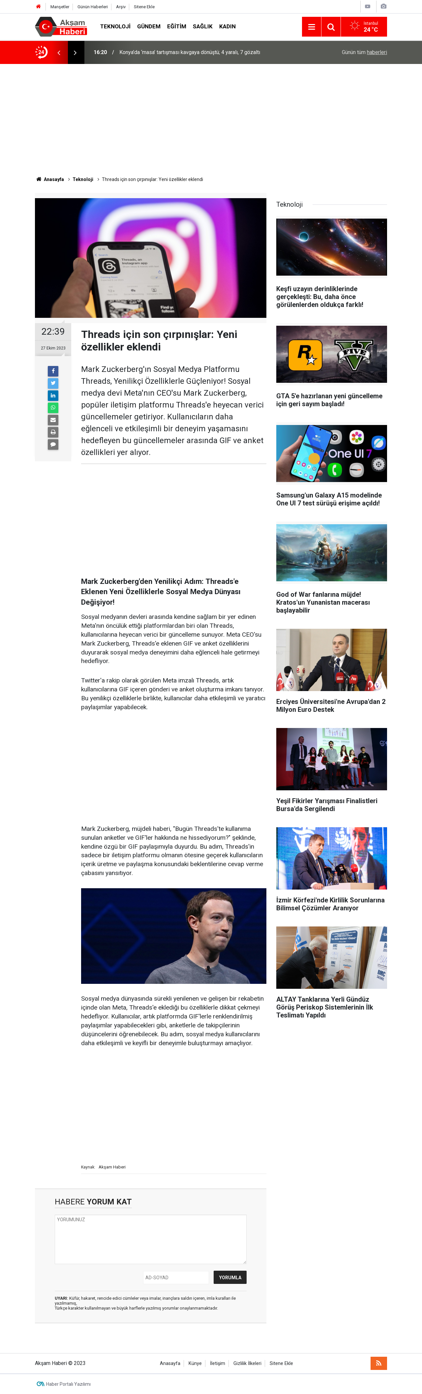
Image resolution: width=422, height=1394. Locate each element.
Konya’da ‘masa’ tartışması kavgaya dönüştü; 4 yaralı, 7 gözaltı (189, 52)
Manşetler (59, 6)
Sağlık (203, 26)
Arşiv (121, 6)
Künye (195, 1363)
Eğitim (176, 26)
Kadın (227, 26)
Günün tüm (364, 52)
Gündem (149, 26)
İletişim (217, 1363)
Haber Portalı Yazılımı (68, 1384)
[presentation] (58, 52)
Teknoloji (115, 26)
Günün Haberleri (92, 6)
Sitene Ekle (144, 6)
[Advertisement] (211, 120)
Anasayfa (170, 1363)
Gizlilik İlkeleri (247, 1363)
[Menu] (311, 27)
